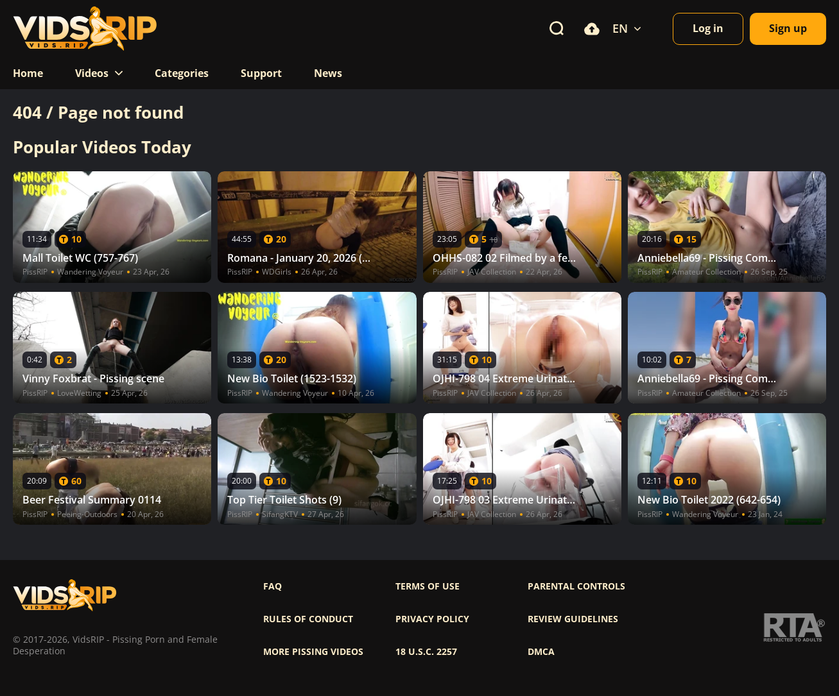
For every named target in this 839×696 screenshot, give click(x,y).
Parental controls (576, 586)
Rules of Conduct (308, 619)
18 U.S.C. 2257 (426, 652)
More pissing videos (313, 652)
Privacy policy (432, 619)
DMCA (541, 652)
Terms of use (427, 586)
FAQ (272, 586)
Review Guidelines (573, 619)
